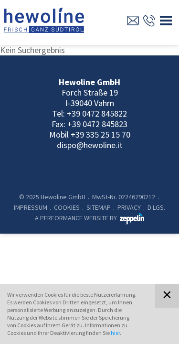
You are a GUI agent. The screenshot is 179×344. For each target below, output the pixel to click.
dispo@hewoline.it (90, 145)
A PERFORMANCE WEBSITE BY (89, 218)
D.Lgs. (156, 207)
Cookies (67, 207)
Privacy (129, 207)
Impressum (30, 207)
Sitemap (98, 207)
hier (115, 332)
